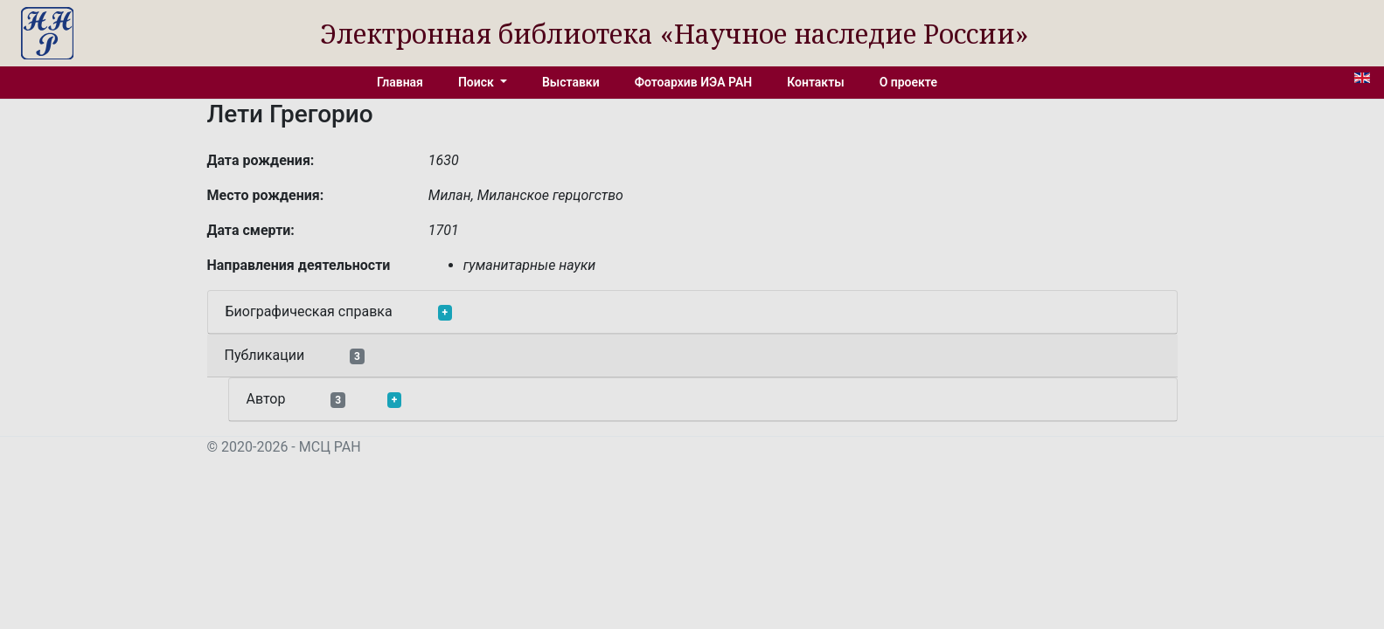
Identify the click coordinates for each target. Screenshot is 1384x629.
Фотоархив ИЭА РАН (694, 82)
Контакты (815, 82)
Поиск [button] (477, 82)
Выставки (571, 82)
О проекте (908, 82)
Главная (400, 82)
